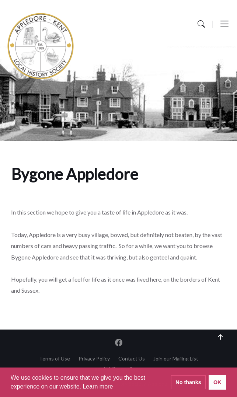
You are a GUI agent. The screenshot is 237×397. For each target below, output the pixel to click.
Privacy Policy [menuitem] (94, 358)
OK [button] (217, 382)
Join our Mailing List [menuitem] (175, 358)
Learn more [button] (98, 386)
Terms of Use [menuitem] (54, 358)
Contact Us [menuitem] (131, 358)
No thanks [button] (188, 382)
